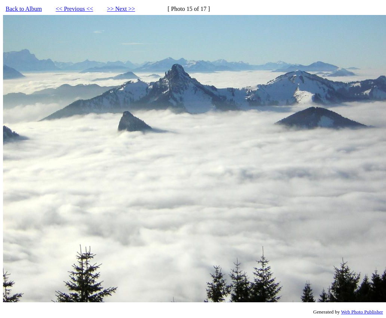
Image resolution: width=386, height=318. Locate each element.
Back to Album (24, 9)
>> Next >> (121, 9)
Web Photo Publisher (362, 312)
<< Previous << (74, 9)
